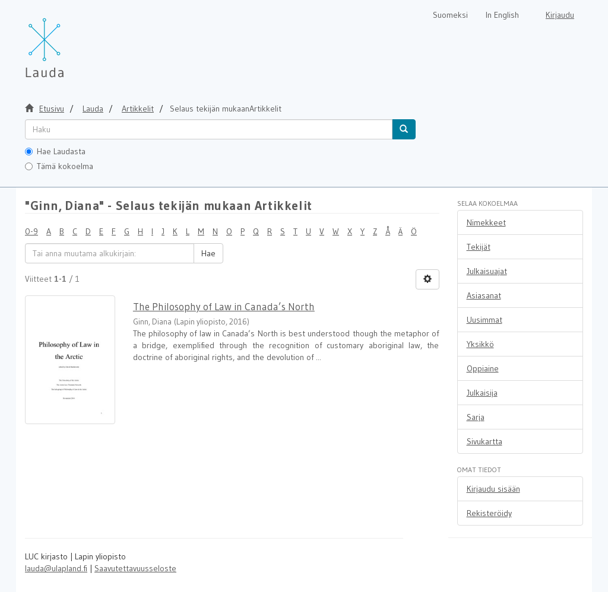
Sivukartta (484, 441)
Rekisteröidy (489, 513)
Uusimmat (484, 319)
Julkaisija (482, 392)
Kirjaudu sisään (493, 488)
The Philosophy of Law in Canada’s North (224, 306)
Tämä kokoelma (59, 166)
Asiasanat (484, 295)
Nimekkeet (486, 222)
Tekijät (478, 246)
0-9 (31, 231)
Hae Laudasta (55, 151)
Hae (208, 253)
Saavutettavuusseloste (135, 568)
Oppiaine (483, 368)
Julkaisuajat (487, 271)
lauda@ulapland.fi (56, 568)
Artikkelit (138, 108)
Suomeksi (450, 14)
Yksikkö (480, 344)
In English (502, 14)
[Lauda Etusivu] (69, 41)
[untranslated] (208, 129)
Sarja (475, 417)
